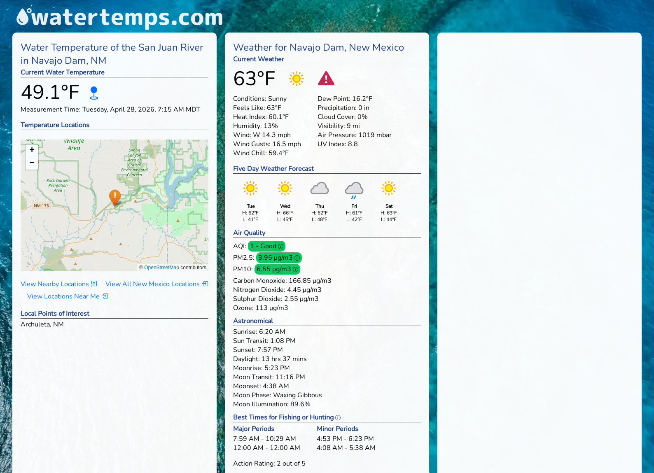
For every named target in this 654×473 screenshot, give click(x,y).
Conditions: (249, 98)
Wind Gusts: (252, 144)
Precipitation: (337, 107)
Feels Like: (249, 107)
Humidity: (247, 125)
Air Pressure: (337, 135)
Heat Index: (250, 116)
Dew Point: (334, 98)
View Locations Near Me (67, 296)
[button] (114, 197)
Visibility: (331, 125)
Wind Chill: (250, 153)
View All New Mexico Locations (156, 284)
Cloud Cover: (337, 116)
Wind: (242, 135)
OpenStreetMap (161, 267)
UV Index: (332, 144)
